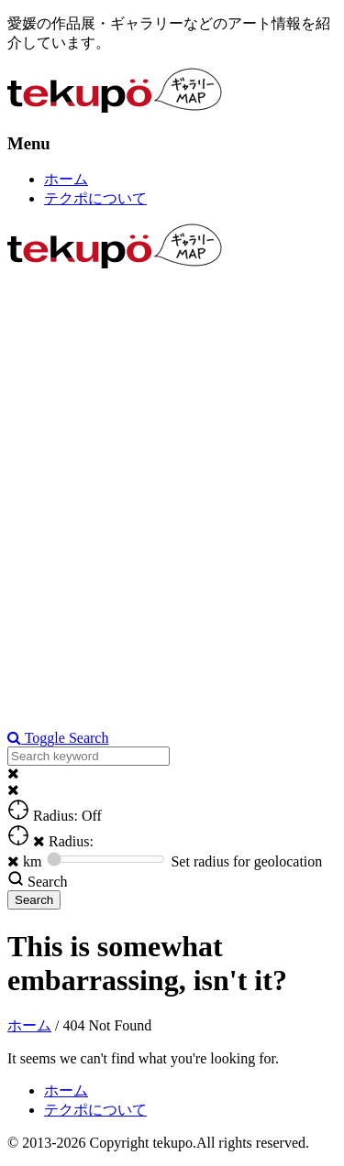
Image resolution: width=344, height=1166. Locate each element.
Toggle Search (57, 738)
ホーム (66, 179)
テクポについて (95, 198)
